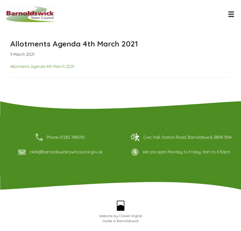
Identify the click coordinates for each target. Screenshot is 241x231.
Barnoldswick (128, 221)
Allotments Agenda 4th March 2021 (42, 66)
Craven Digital (130, 216)
